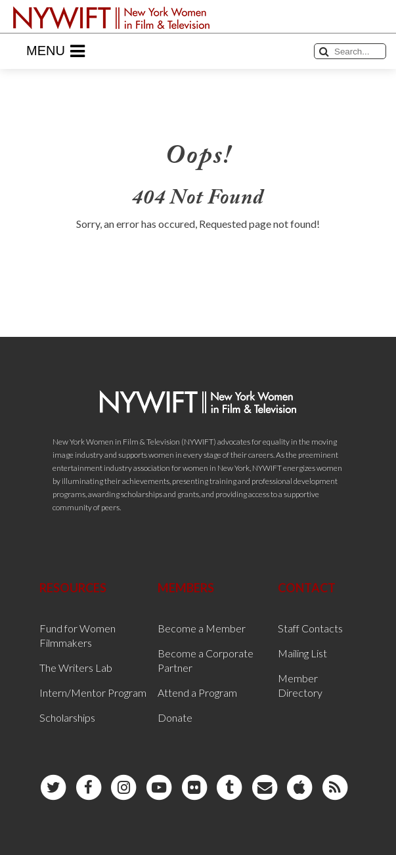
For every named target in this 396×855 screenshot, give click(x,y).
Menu (55, 51)
